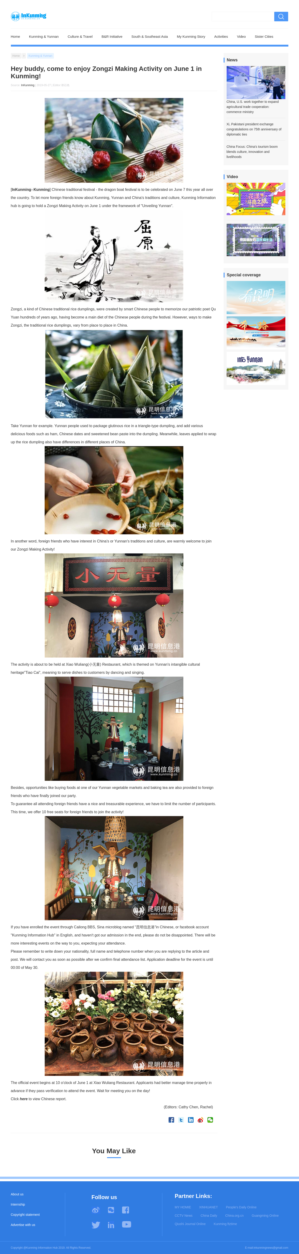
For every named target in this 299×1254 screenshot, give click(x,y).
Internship (18, 1204)
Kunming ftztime (225, 1224)
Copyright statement (25, 1214)
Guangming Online (265, 1215)
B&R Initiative (112, 36)
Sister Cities (264, 36)
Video (241, 36)
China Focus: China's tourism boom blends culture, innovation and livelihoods (252, 152)
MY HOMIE (183, 1207)
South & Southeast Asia (149, 36)
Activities (221, 36)
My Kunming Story (191, 36)
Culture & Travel (80, 36)
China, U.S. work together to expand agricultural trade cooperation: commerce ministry (253, 107)
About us (17, 1194)
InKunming (27, 85)
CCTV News (184, 1215)
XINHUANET (208, 1207)
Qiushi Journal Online (190, 1224)
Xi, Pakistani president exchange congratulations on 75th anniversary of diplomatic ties (254, 129)
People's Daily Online (241, 1207)
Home (15, 36)
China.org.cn (234, 1215)
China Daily (209, 1215)
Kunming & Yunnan (44, 36)
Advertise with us (23, 1225)
